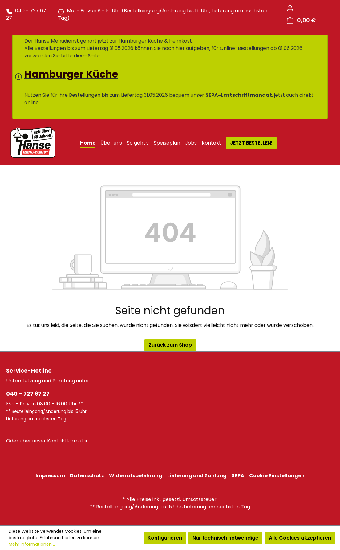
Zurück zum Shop (170, 344)
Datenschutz (87, 475)
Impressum (50, 475)
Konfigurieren (165, 537)
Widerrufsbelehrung (135, 475)
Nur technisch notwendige (225, 537)
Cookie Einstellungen (277, 475)
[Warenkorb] (301, 20)
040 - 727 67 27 (28, 393)
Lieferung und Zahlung (197, 475)
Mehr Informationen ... (32, 544)
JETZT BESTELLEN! (251, 142)
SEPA (238, 475)
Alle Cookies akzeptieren (300, 537)
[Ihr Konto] (290, 8)
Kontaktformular (67, 440)
